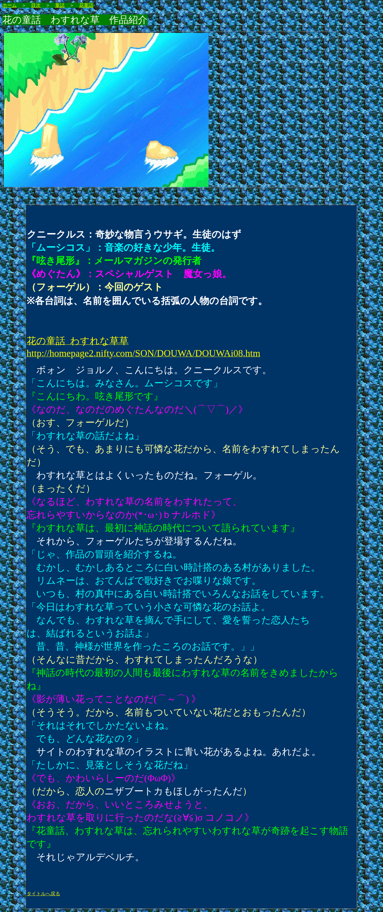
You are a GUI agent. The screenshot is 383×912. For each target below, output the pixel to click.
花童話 (86, 5)
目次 (36, 5)
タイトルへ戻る (43, 893)
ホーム (9, 5)
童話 (60, 5)
